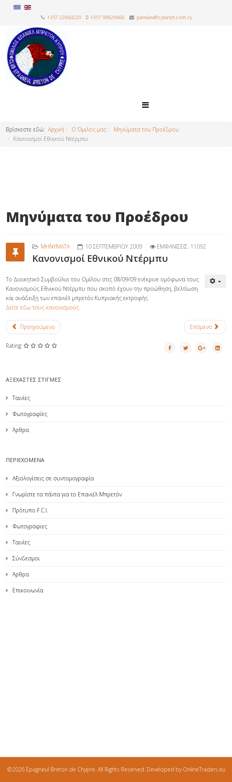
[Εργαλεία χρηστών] (216, 281)
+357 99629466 (107, 17)
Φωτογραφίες (29, 414)
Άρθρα (20, 430)
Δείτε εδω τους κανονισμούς (42, 307)
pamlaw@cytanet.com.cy (164, 17)
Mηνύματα (55, 246)
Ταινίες (20, 398)
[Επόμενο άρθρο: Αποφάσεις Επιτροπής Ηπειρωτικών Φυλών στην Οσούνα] (205, 327)
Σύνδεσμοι (25, 558)
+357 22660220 (64, 17)
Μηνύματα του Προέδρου (146, 129)
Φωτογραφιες (29, 526)
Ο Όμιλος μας (89, 129)
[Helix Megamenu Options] (145, 105)
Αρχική (56, 129)
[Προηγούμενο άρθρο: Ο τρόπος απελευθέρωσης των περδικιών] (33, 327)
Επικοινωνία (27, 590)
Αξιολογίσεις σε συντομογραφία (52, 478)
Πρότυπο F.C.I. (29, 510)
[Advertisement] (64, 666)
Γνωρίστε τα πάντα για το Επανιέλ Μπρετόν (66, 494)
